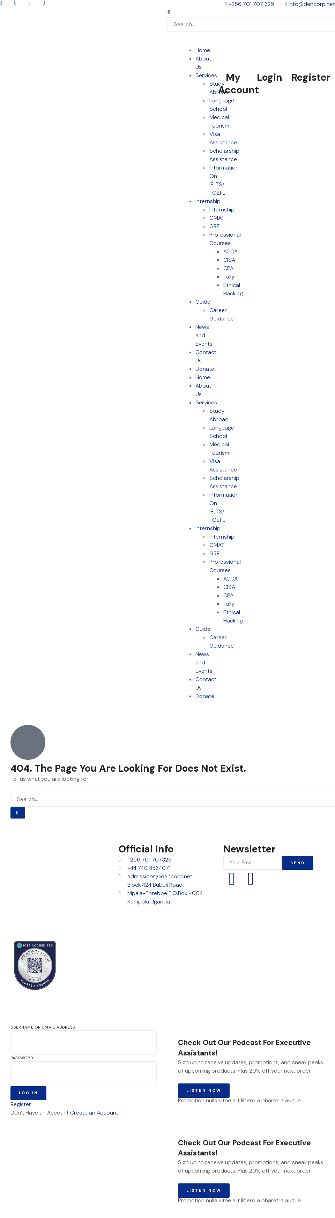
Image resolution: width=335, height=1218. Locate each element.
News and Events (204, 335)
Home (202, 50)
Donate (204, 369)
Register (310, 77)
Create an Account (94, 1112)
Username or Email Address (42, 1027)
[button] (251, 12)
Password (21, 1057)
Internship (208, 201)
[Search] (17, 813)
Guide (202, 301)
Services (206, 75)
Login (269, 77)
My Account (238, 83)
